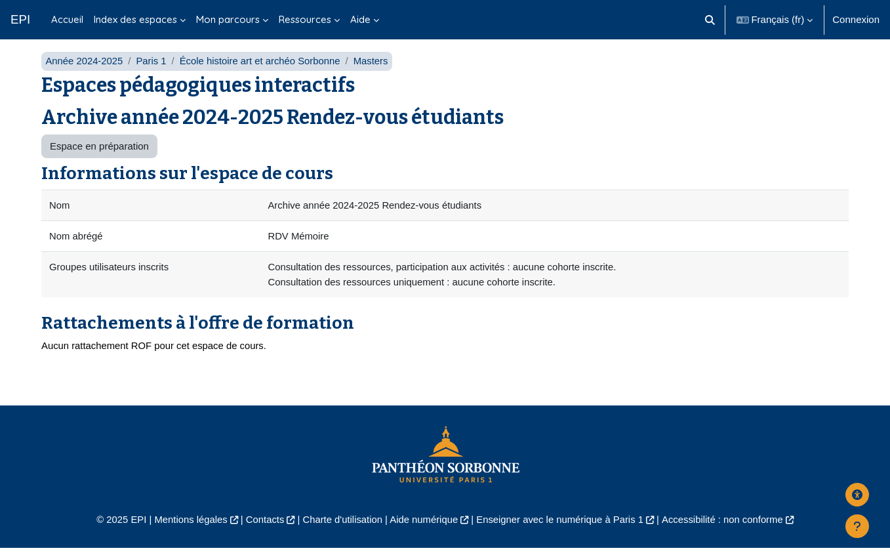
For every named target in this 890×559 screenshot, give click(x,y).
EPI (20, 19)
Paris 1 (152, 70)
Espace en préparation (99, 155)
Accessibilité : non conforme (726, 529)
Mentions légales (187, 529)
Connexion (856, 19)
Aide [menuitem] (360, 19)
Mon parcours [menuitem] (228, 19)
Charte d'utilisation (341, 529)
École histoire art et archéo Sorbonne (262, 70)
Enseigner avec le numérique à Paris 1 (561, 529)
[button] (710, 19)
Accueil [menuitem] (67, 19)
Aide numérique (423, 529)
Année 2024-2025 (84, 70)
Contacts (262, 529)
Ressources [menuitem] (305, 19)
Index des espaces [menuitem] (135, 19)
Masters (374, 70)
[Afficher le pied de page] (857, 526)
